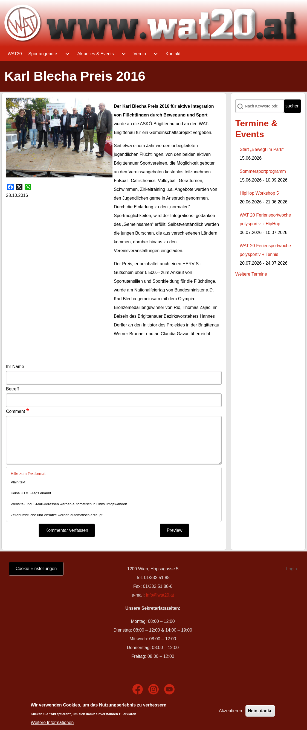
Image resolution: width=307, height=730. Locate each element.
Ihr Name (15, 366)
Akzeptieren (230, 710)
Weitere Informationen (52, 722)
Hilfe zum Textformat (28, 473)
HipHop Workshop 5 (259, 193)
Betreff (12, 389)
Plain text (18, 482)
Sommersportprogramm (263, 171)
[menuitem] (14, 54)
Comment (15, 411)
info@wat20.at (160, 595)
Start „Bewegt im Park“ (262, 149)
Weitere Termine (251, 274)
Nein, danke (260, 710)
